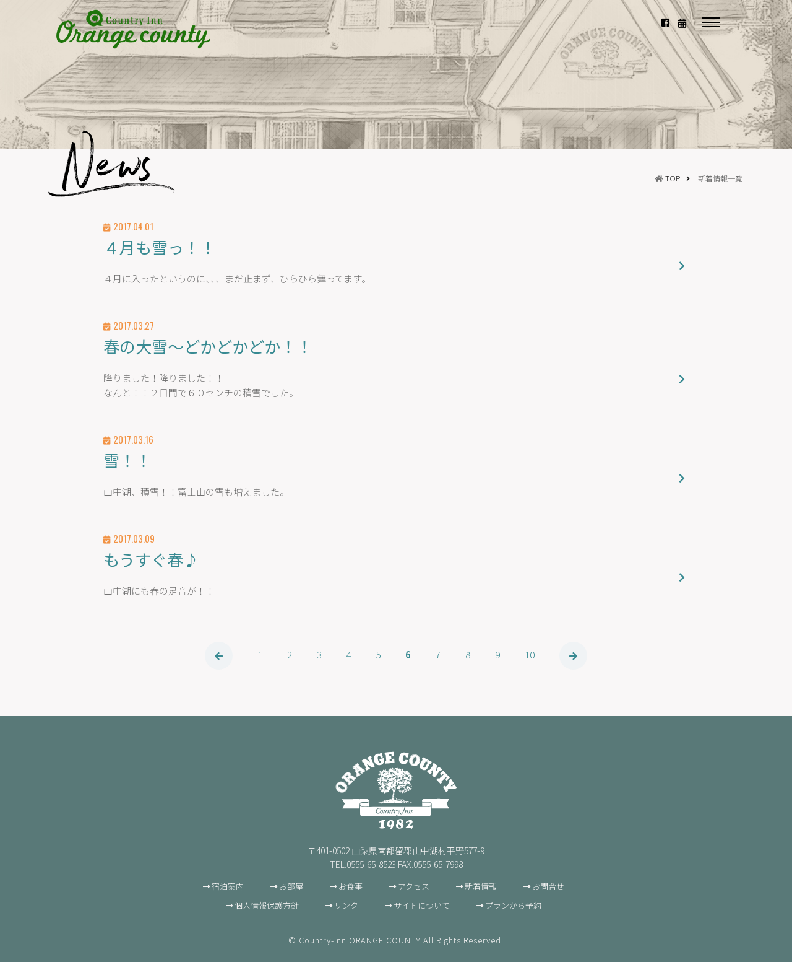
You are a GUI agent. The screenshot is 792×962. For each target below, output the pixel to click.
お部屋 (291, 886)
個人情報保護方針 (267, 905)
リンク (346, 905)
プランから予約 (513, 905)
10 (530, 654)
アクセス (413, 886)
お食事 (350, 886)
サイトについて (422, 905)
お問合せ (548, 886)
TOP (672, 178)
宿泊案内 (228, 886)
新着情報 (481, 886)
